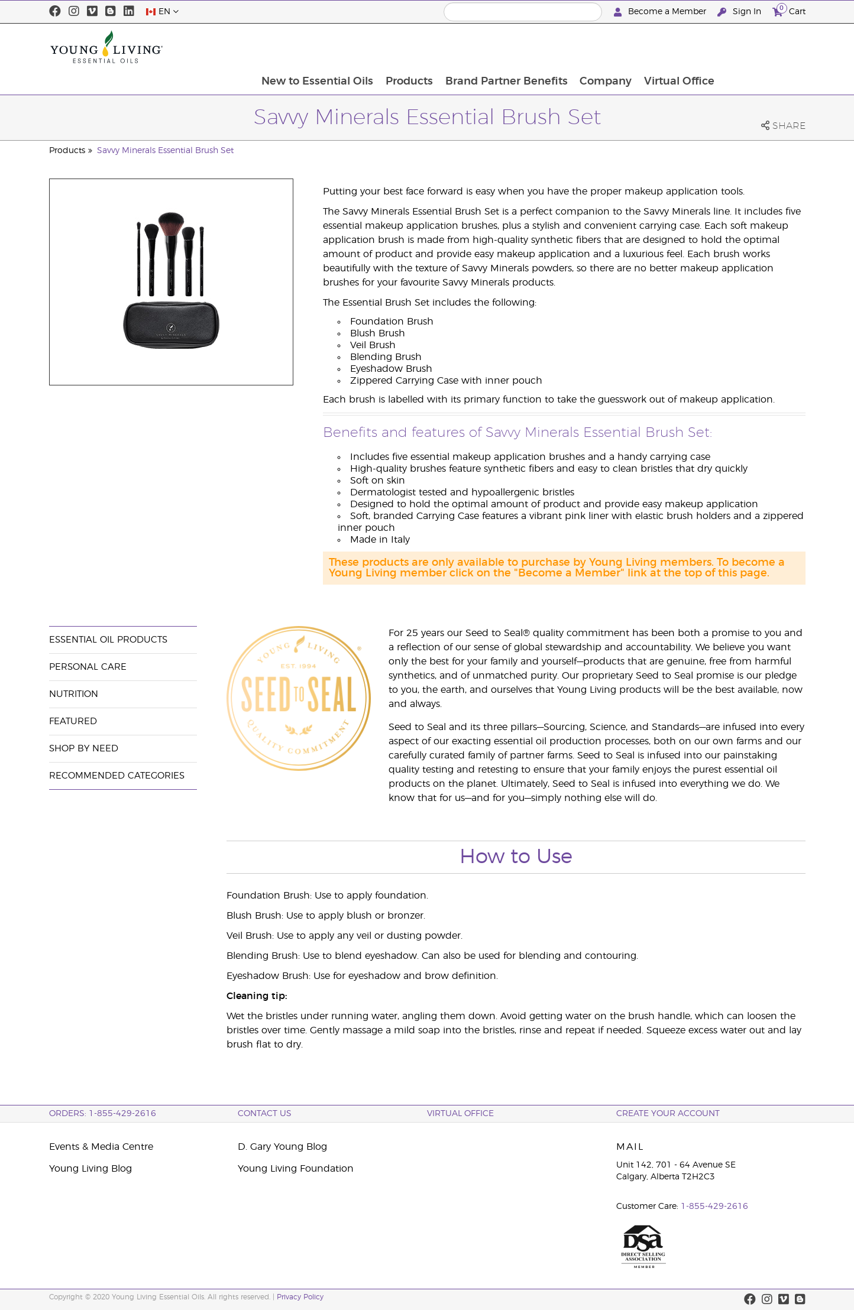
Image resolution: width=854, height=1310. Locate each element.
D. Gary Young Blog (282, 1147)
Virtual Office (764, 46)
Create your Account (668, 1114)
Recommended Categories (117, 775)
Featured (73, 721)
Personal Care (88, 667)
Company (690, 46)
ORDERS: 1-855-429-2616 (102, 1114)
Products (491, 46)
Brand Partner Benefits (589, 46)
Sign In (740, 12)
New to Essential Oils (399, 46)
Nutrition (73, 694)
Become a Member (661, 12)
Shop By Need (83, 748)
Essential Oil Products (108, 639)
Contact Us (265, 1114)
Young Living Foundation (296, 1168)
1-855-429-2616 (714, 1206)
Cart (789, 10)
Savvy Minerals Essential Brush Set (165, 151)
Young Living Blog (90, 1168)
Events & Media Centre (101, 1147)
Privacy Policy (300, 1297)
